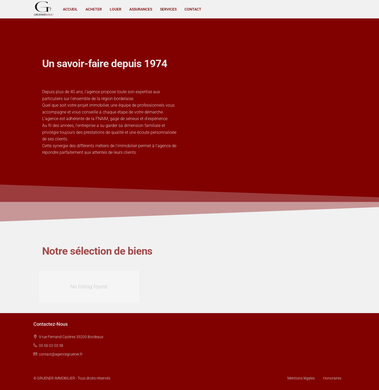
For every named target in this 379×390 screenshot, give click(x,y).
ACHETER (94, 9)
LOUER (115, 9)
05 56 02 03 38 (51, 345)
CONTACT (192, 9)
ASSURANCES (140, 9)
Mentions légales (301, 378)
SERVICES (168, 9)
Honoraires (332, 378)
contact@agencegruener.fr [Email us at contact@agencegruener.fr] (61, 354)
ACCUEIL (70, 9)
